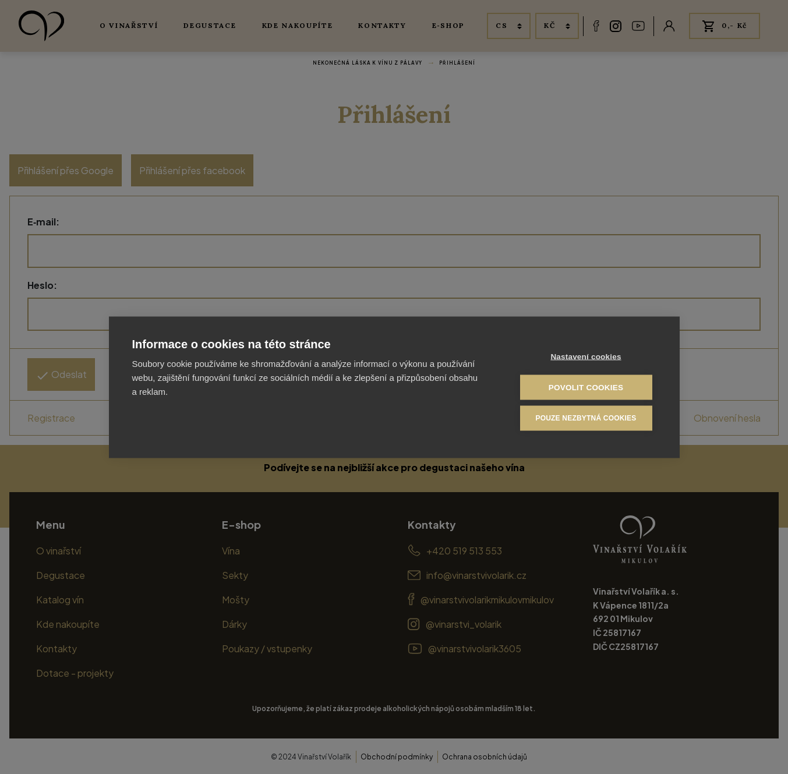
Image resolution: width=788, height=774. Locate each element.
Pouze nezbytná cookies (585, 418)
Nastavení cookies (585, 356)
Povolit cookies (586, 387)
